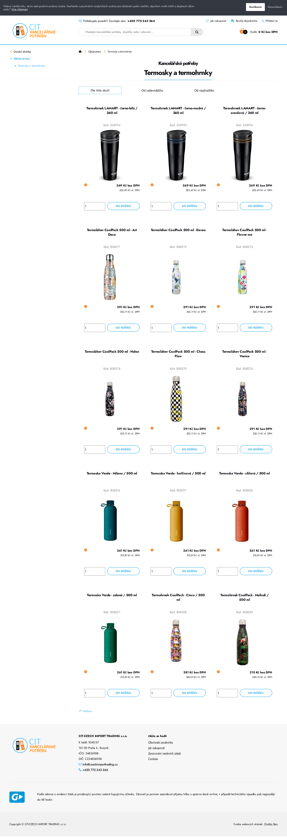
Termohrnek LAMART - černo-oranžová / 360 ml (244, 110)
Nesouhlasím (275, 7)
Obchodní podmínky (160, 743)
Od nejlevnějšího (152, 90)
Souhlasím (255, 7)
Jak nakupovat (216, 21)
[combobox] (135, 32)
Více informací (19, 9)
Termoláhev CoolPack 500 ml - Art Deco (112, 232)
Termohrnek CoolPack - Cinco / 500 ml (178, 598)
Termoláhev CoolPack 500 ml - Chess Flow (178, 354)
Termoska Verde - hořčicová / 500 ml (178, 473)
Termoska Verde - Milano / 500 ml (112, 473)
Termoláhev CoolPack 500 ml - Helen (112, 352)
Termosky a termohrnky (31, 66)
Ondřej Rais (271, 825)
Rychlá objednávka (244, 21)
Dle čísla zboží (100, 90)
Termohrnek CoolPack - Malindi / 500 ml (244, 598)
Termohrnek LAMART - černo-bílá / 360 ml (111, 110)
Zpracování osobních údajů (164, 754)
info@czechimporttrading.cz (100, 765)
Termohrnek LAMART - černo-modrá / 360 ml (178, 110)
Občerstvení (22, 58)
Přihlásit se (270, 21)
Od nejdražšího (204, 90)
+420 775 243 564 (141, 21)
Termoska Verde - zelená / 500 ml (112, 595)
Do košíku (123, 206)
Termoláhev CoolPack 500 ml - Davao (178, 230)
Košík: (258, 32)
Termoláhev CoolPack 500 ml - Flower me (244, 232)
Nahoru (85, 712)
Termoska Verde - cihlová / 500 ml (244, 473)
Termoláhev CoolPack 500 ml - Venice (244, 354)
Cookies (153, 759)
